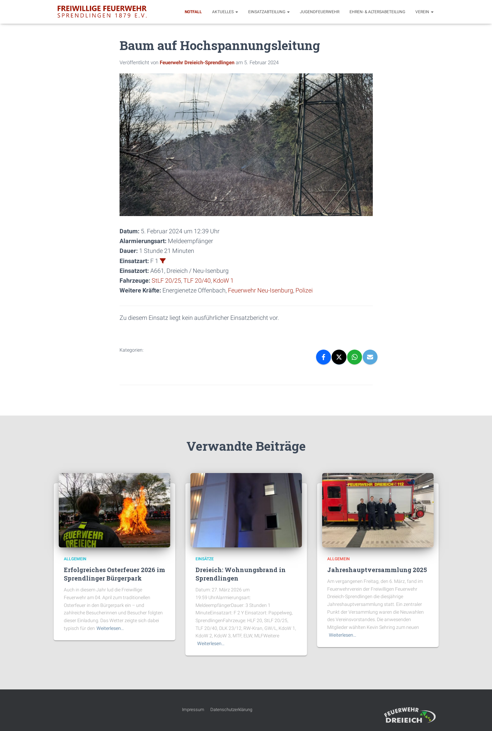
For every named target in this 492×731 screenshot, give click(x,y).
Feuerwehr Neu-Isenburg (260, 290)
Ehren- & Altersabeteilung (377, 11)
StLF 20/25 (166, 280)
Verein (424, 11)
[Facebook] (323, 356)
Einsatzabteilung (269, 11)
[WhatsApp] (354, 356)
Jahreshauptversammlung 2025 (377, 569)
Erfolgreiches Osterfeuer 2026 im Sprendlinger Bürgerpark (114, 573)
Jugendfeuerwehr (319, 11)
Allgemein (75, 558)
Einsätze (205, 558)
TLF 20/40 (197, 280)
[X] (339, 356)
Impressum (193, 709)
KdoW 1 (223, 280)
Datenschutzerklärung (231, 709)
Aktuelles (225, 11)
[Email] (370, 356)
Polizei (304, 290)
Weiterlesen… (110, 628)
